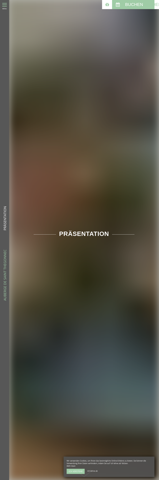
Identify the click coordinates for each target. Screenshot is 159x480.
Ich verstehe (76, 471)
